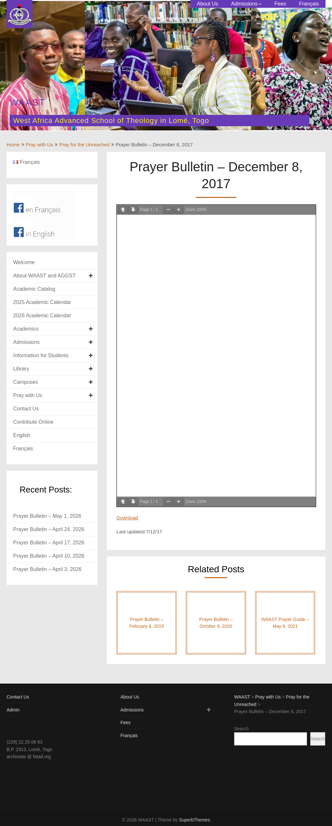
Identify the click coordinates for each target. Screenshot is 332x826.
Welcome (23, 262)
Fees (280, 3)
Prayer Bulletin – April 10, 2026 (48, 556)
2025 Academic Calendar (42, 302)
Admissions (244, 3)
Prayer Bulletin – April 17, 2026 (48, 542)
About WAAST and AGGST (44, 275)
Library (21, 368)
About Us (207, 3)
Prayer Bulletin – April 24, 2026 (48, 529)
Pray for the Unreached (84, 144)
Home (12, 144)
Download (127, 517)
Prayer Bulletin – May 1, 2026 (47, 516)
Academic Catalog (34, 289)
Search (241, 728)
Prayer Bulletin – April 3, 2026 (47, 569)
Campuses (25, 382)
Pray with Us (39, 144)
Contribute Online (33, 422)
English (21, 435)
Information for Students (40, 355)
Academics (25, 329)
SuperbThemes (194, 819)
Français (309, 3)
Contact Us (26, 408)
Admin (12, 709)
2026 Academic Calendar (42, 315)
